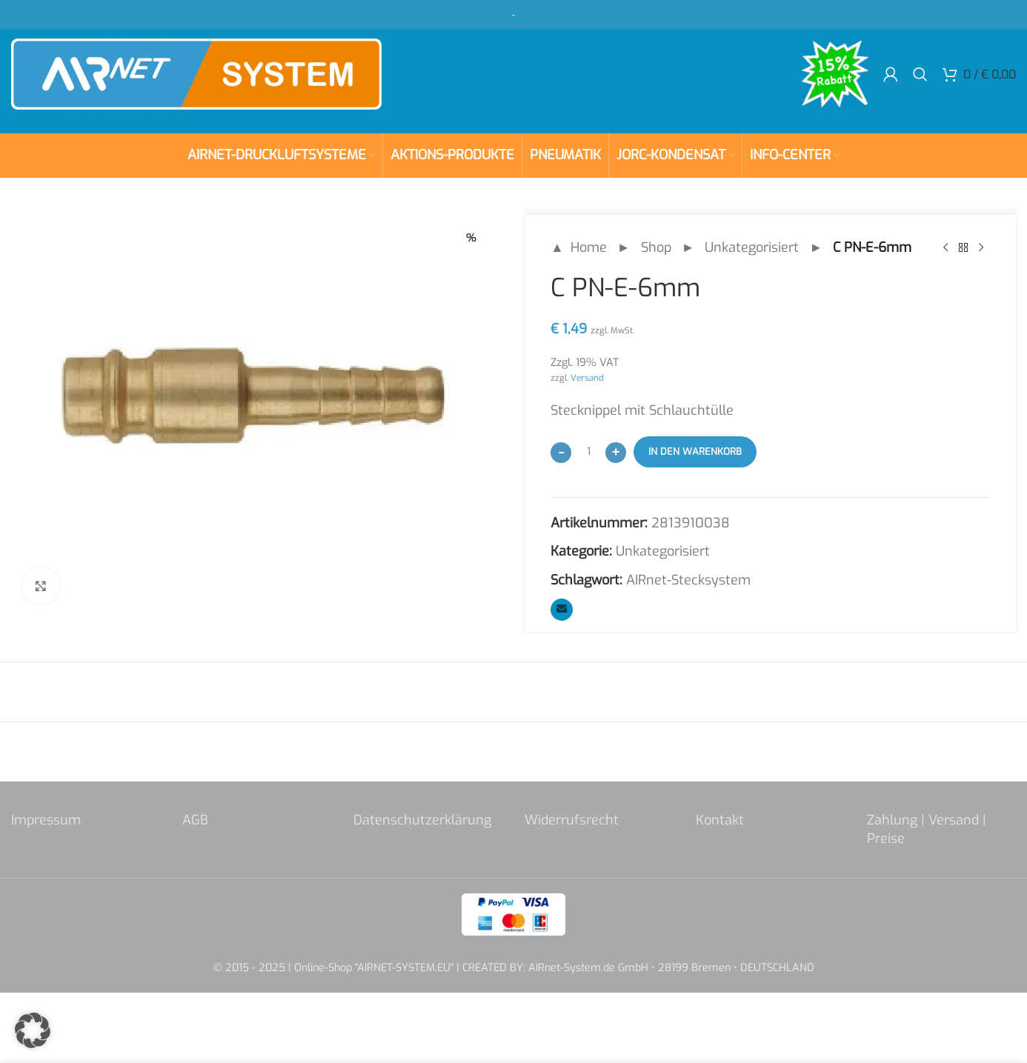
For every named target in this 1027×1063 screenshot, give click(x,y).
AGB (195, 820)
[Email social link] (562, 610)
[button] (32, 1030)
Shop (656, 247)
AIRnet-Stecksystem (688, 580)
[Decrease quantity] (561, 452)
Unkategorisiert (752, 247)
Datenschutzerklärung (422, 820)
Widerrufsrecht (572, 820)
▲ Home (579, 247)
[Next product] (981, 247)
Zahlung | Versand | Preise (926, 829)
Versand (587, 378)
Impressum (46, 820)
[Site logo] (196, 73)
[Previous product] (945, 247)
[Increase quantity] (615, 452)
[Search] (920, 74)
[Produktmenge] (588, 451)
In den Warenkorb (695, 451)
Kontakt (720, 820)
